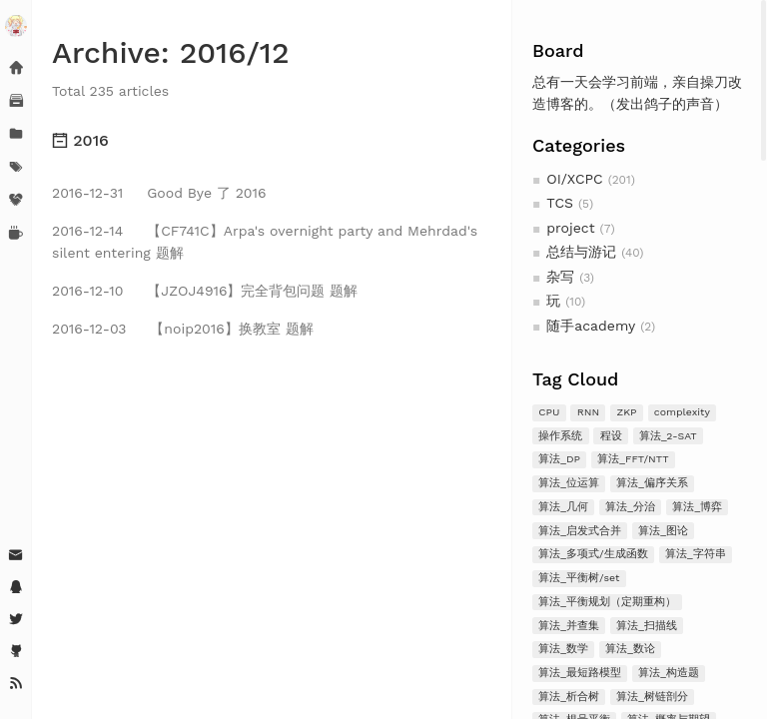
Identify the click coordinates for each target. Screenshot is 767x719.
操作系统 (560, 435)
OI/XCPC (574, 179)
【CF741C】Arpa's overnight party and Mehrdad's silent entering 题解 (264, 242)
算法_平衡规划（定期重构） (607, 601)
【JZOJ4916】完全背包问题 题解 (205, 291)
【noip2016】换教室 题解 (183, 329)
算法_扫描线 (646, 625)
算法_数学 (563, 648)
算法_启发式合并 (579, 530)
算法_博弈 (697, 506)
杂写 (560, 277)
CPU (548, 411)
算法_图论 (663, 530)
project (570, 228)
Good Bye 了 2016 (159, 193)
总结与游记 (581, 252)
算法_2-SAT (667, 435)
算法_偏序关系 (652, 482)
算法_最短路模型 (579, 672)
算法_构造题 (668, 672)
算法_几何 (563, 506)
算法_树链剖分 (652, 696)
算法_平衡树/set (578, 577)
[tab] (271, 141)
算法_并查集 (568, 625)
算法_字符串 (695, 553)
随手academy (590, 326)
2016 (80, 140)
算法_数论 (630, 648)
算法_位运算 (568, 482)
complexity (682, 411)
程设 (611, 435)
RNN (588, 411)
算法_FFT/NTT (632, 458)
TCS (559, 203)
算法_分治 (630, 506)
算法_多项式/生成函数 (592, 553)
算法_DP (559, 458)
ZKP (627, 411)
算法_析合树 (568, 696)
